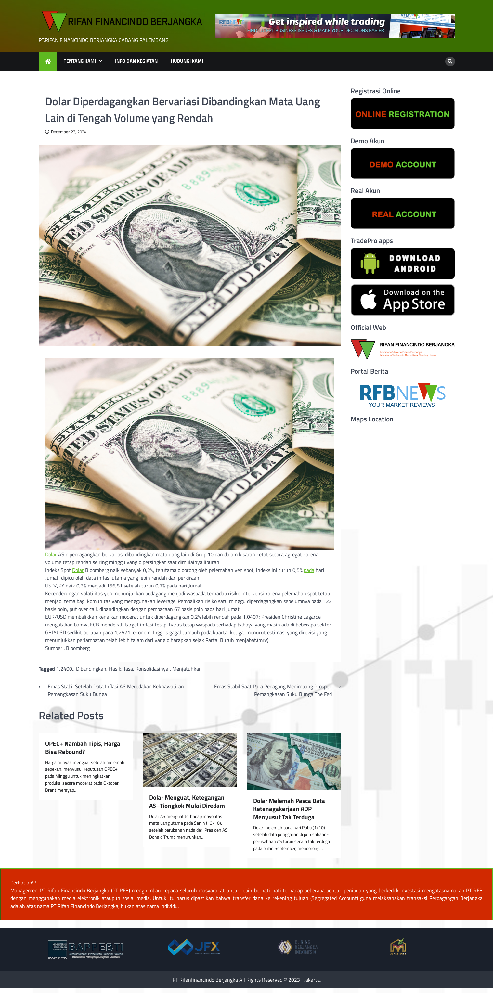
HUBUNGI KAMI (187, 61)
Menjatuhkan (187, 669)
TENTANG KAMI (80, 61)
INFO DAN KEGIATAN (136, 61)
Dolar (51, 554)
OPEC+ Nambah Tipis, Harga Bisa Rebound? (82, 748)
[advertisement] (335, 26)
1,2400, (64, 669)
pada (309, 570)
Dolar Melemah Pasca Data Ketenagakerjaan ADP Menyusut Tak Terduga (289, 809)
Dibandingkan (91, 669)
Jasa (128, 669)
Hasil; (115, 669)
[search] (450, 61)
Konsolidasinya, (153, 669)
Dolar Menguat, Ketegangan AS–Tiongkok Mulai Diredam (187, 801)
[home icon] (48, 61)
